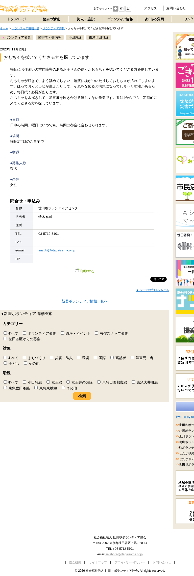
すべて (11, 333)
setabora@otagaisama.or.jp (123, 554)
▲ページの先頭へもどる (152, 290)
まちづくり (34, 358)
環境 (83, 358)
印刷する (84, 271)
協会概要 (75, 562)
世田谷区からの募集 (22, 339)
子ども (11, 363)
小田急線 (32, 382)
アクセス (150, 8)
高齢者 (118, 358)
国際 (100, 358)
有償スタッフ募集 (111, 333)
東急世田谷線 (17, 388)
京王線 (54, 382)
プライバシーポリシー (130, 562)
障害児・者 (142, 358)
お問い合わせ (176, 8)
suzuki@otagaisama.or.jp (56, 250)
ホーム (4, 28)
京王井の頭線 (79, 382)
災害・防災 (61, 358)
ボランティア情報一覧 (25, 28)
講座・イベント (75, 333)
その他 (31, 363)
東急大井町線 (145, 382)
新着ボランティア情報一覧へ (85, 301)
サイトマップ (98, 562)
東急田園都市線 (112, 382)
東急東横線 (45, 388)
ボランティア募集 (53, 28)
